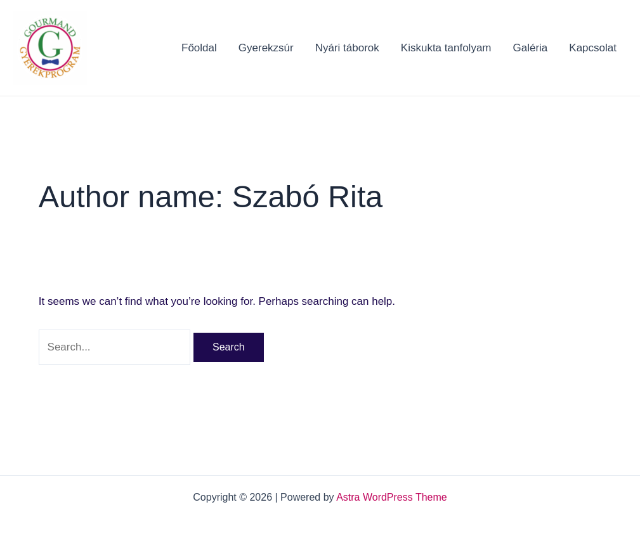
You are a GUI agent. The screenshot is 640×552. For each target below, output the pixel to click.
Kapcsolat (593, 48)
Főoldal (199, 48)
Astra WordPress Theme (391, 497)
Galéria (530, 48)
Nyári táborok (347, 48)
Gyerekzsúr (266, 48)
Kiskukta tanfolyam (446, 48)
